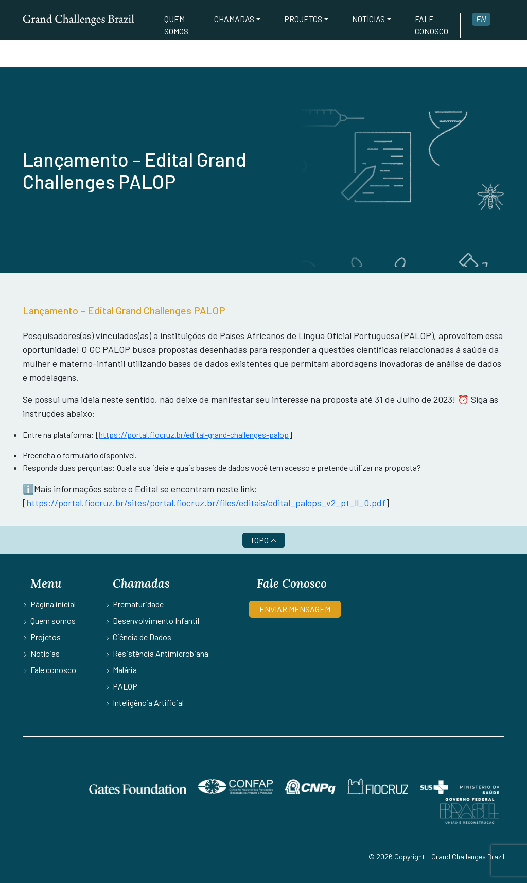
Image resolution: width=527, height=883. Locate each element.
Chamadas (234, 19)
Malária (125, 670)
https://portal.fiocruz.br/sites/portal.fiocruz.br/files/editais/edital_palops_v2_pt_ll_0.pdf (205, 502)
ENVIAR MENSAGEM (294, 609)
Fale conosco (431, 25)
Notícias (368, 19)
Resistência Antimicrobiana (160, 653)
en (481, 19)
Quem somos (176, 25)
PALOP (125, 686)
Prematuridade (138, 604)
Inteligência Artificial (148, 703)
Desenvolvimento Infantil (156, 620)
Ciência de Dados (142, 637)
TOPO (263, 540)
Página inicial (53, 604)
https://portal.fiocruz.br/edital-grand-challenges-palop (194, 434)
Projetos (303, 19)
